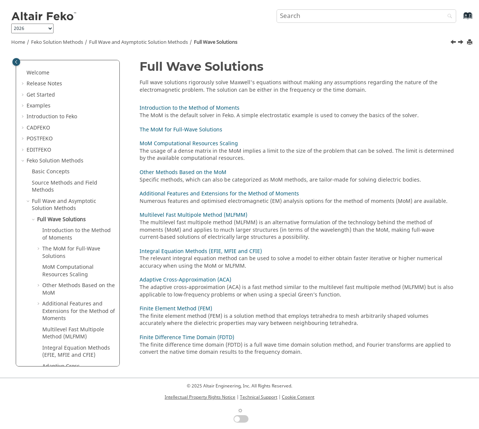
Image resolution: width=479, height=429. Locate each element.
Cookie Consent (298, 397)
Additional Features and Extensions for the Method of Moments (78, 255)
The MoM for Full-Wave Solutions (181, 130)
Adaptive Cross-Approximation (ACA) (68, 314)
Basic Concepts (51, 116)
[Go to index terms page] (459, 19)
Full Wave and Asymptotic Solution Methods (138, 42)
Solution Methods (57, 42)
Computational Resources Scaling (68, 215)
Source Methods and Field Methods (64, 131)
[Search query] (366, 16)
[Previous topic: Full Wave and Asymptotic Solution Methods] (454, 43)
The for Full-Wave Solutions (71, 196)
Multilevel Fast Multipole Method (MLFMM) (73, 277)
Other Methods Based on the (78, 233)
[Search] (447, 16)
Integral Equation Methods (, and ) (76, 296)
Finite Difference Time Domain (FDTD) (70, 343)
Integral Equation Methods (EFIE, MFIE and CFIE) (201, 251)
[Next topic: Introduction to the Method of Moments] (461, 43)
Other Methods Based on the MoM (183, 172)
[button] (24, 61)
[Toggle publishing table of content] (16, 62)
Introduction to (52, 61)
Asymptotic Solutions (63, 358)
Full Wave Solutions (215, 42)
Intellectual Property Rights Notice (200, 397)
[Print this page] (470, 42)
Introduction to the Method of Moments (76, 178)
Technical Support (258, 397)
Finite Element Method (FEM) (78, 329)
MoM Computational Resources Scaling (189, 143)
